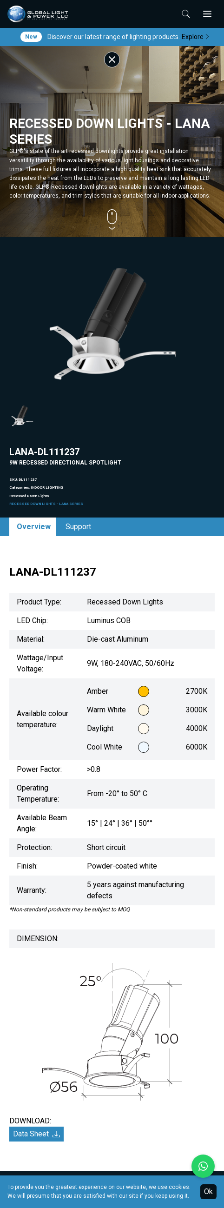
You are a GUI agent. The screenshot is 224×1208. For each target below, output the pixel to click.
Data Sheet (36, 1133)
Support (78, 526)
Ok (208, 1191)
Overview (34, 526)
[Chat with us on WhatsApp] (203, 1166)
